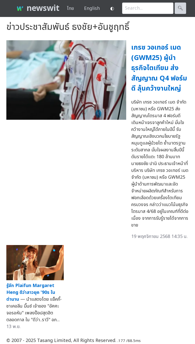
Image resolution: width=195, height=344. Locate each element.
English (92, 8)
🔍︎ (180, 8)
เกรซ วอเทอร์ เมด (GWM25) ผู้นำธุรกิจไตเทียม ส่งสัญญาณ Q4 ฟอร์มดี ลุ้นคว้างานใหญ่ (159, 68)
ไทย (70, 8)
